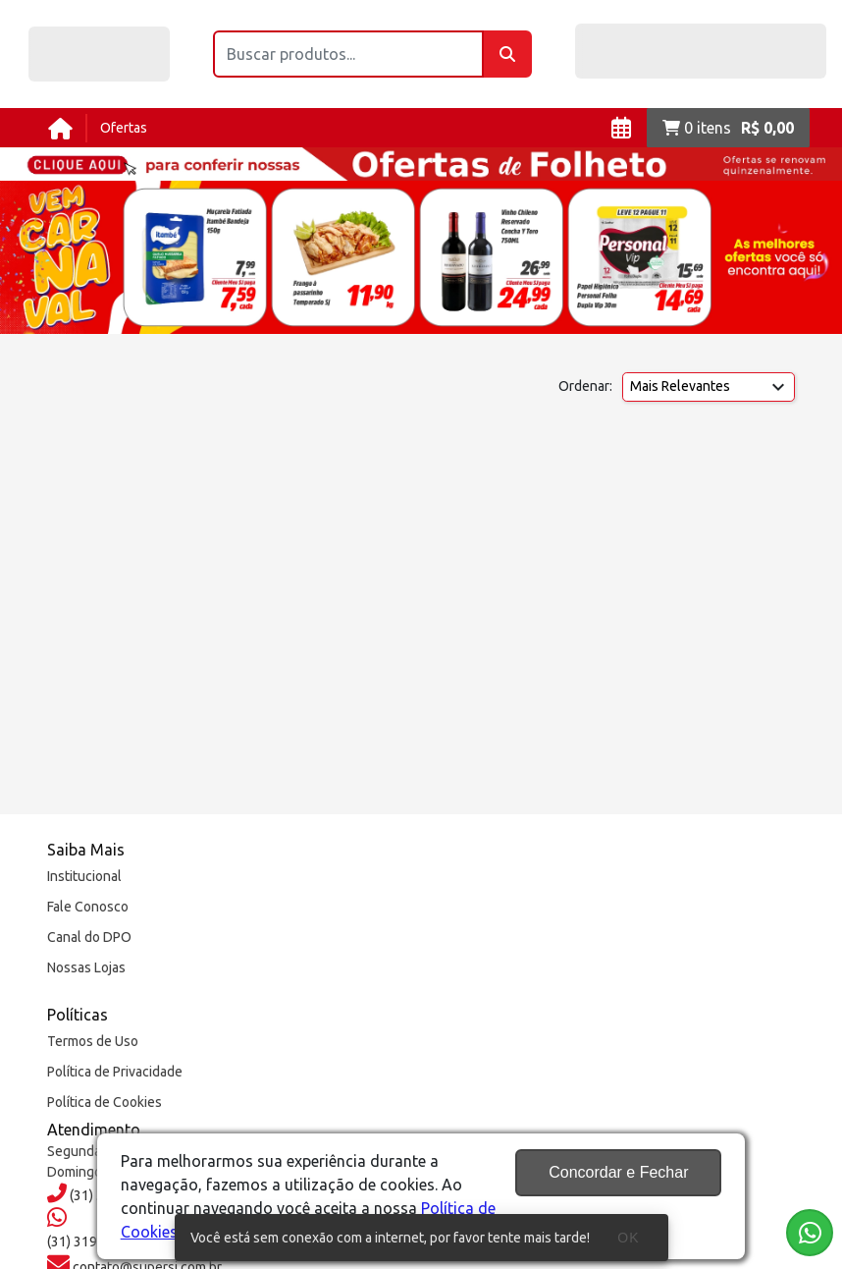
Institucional (84, 876)
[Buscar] (508, 54)
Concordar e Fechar (618, 1172)
